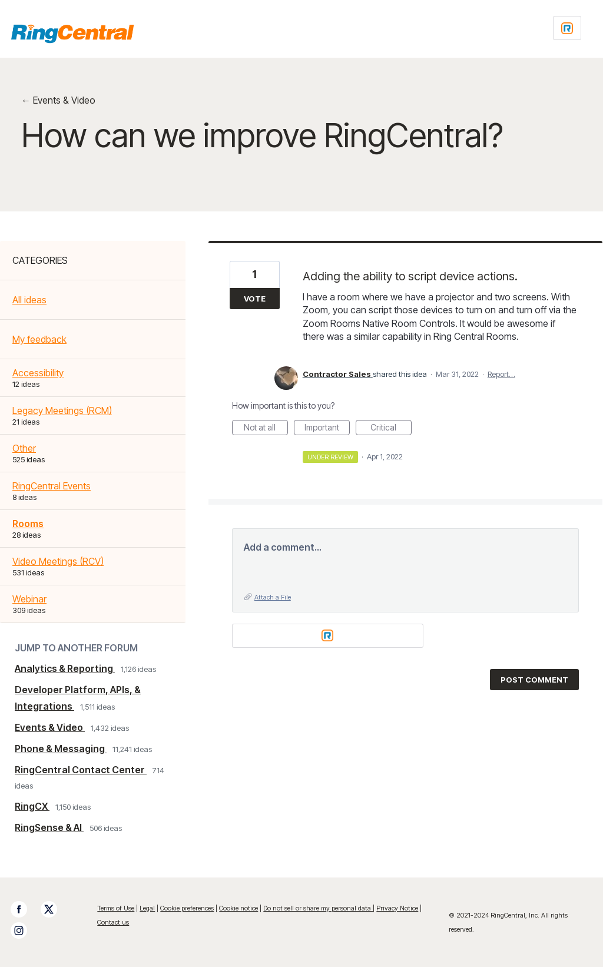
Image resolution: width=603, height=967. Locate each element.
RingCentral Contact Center (81, 770)
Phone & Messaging (61, 748)
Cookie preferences (187, 908)
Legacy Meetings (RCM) (62, 410)
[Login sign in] (567, 28)
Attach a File (272, 597)
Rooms (28, 523)
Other (24, 448)
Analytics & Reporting (65, 668)
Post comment (534, 679)
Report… (501, 374)
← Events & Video (58, 100)
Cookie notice (238, 908)
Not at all (266, 428)
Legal (147, 908)
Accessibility (38, 373)
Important (327, 428)
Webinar (29, 599)
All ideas (29, 300)
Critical (391, 428)
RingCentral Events (51, 486)
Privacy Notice (397, 908)
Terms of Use (115, 908)
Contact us (113, 922)
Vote (255, 298)
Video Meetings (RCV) (58, 561)
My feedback (39, 339)
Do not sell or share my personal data (318, 908)
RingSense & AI (49, 827)
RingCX (32, 806)
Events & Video (50, 727)
